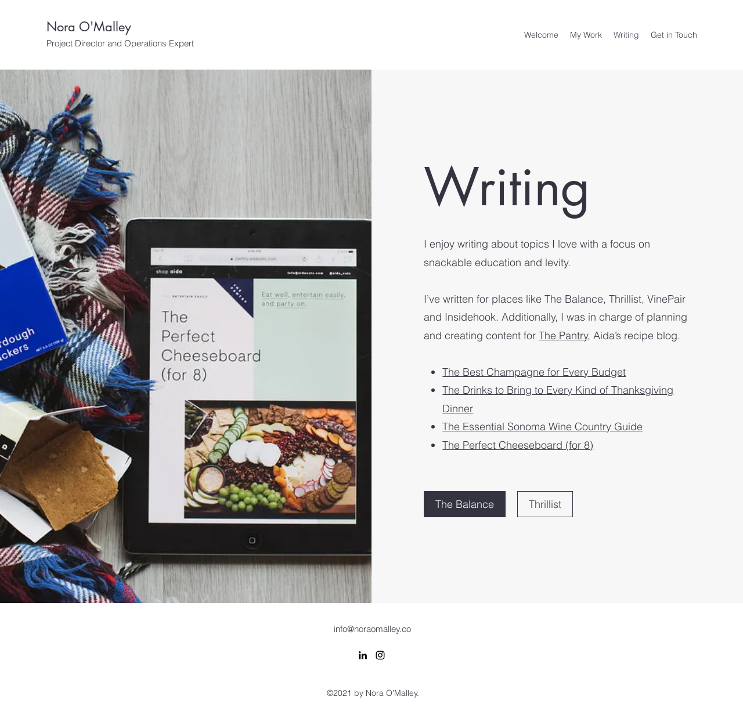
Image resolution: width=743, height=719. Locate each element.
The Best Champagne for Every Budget (534, 372)
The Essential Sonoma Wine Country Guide (542, 426)
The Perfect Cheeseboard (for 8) (517, 445)
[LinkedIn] (363, 655)
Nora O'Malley (88, 27)
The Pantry (563, 335)
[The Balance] (465, 504)
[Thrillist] (545, 504)
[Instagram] (380, 655)
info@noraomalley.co (372, 628)
